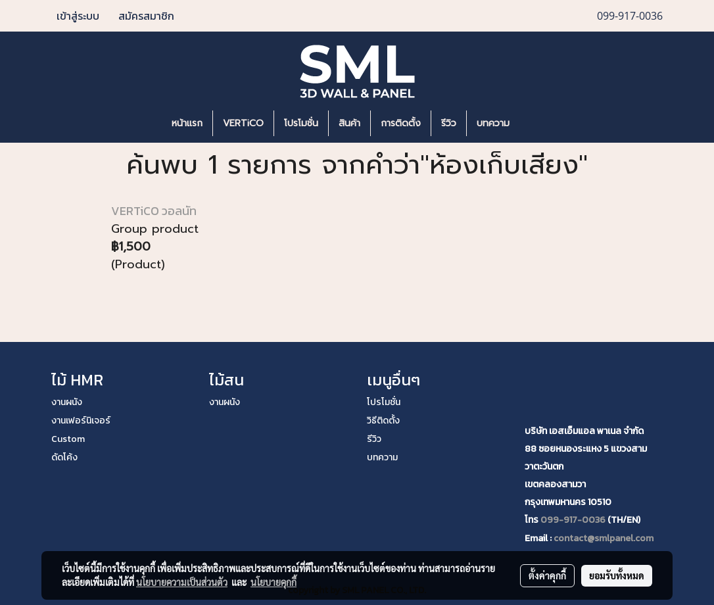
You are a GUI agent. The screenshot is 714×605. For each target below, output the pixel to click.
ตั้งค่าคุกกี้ (547, 575)
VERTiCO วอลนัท (154, 211)
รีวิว (448, 123)
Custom (68, 439)
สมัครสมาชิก (146, 16)
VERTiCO (243, 123)
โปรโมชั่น (301, 123)
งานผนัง (66, 402)
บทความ (493, 123)
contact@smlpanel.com (604, 538)
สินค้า (349, 123)
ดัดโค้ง (64, 457)
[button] (539, 123)
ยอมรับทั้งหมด (616, 575)
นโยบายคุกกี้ (273, 582)
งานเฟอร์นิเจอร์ (80, 420)
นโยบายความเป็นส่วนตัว (181, 582)
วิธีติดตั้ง (383, 420)
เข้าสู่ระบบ (78, 16)
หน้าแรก (187, 123)
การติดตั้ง (401, 123)
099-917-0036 (573, 520)
